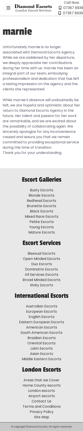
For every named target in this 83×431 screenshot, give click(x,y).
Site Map (41, 417)
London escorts (41, 390)
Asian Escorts (41, 353)
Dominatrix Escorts (41, 269)
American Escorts (41, 327)
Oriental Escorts (41, 343)
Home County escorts (42, 385)
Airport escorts (41, 395)
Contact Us (41, 401)
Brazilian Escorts (41, 337)
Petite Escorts (41, 221)
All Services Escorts (41, 274)
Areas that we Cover (41, 380)
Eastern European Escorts (41, 322)
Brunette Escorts (41, 205)
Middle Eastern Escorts (41, 359)
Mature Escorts (41, 232)
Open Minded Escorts (41, 258)
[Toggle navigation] (8, 8)
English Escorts (41, 316)
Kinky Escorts (41, 285)
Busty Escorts (41, 190)
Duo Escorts (41, 264)
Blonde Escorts (41, 195)
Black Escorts (41, 211)
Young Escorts (41, 227)
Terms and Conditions (42, 406)
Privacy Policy (42, 411)
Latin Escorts (42, 348)
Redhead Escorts (41, 200)
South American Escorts (41, 332)
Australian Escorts (41, 306)
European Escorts (41, 311)
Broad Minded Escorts (41, 279)
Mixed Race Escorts (41, 216)
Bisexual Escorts (41, 253)
